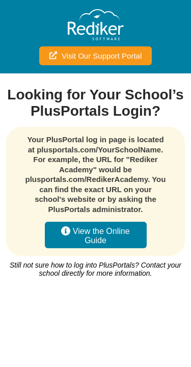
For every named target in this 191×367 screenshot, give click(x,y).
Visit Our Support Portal (95, 55)
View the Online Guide (95, 235)
